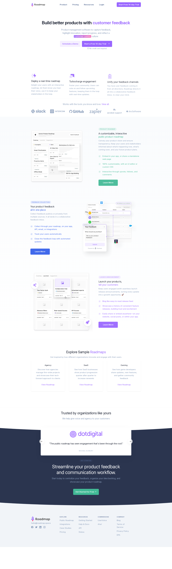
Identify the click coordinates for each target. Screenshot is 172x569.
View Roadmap (48, 435)
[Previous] (41, 491)
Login (101, 5)
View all (105, 163)
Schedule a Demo (70, 44)
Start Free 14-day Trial (129, 5)
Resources (89, 5)
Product (63, 5)
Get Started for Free (86, 542)
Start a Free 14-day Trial (97, 44)
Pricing (75, 5)
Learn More (117, 232)
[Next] (130, 491)
